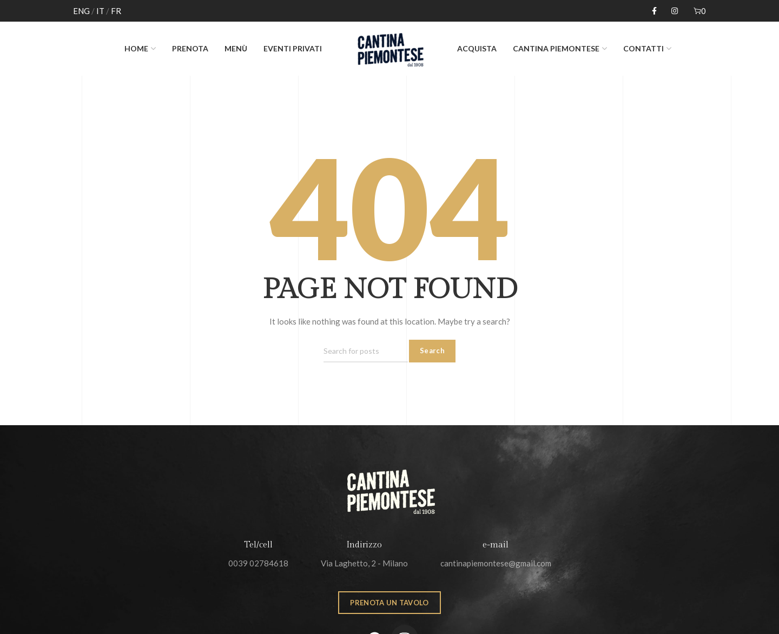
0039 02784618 (258, 563)
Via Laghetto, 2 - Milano (364, 563)
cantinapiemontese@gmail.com (495, 563)
